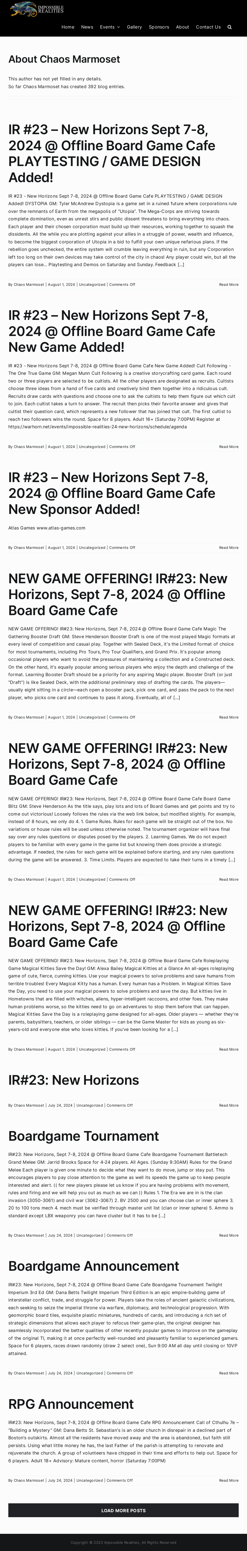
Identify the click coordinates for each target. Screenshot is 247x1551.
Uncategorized (92, 284)
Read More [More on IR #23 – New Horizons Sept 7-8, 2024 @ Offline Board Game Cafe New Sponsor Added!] (229, 547)
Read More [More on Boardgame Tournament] (229, 1235)
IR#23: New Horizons (73, 1080)
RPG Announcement (71, 1404)
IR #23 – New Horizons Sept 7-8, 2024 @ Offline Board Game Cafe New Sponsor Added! (111, 493)
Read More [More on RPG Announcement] (229, 1480)
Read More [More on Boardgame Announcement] (229, 1373)
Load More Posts (123, 1510)
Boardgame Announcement (93, 1266)
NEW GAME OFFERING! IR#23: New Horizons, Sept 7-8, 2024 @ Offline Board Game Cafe (117, 594)
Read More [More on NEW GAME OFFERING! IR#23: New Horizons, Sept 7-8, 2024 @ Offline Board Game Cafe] (229, 717)
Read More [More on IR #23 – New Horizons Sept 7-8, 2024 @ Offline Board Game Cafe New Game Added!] (229, 446)
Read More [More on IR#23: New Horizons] (229, 1105)
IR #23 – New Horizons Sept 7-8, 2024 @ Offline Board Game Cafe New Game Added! (111, 331)
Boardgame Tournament (83, 1136)
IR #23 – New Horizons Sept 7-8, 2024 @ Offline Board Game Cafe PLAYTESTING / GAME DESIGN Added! (111, 153)
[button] (230, 27)
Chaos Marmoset (29, 284)
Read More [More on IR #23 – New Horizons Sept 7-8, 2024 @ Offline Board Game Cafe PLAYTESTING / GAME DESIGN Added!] (229, 284)
